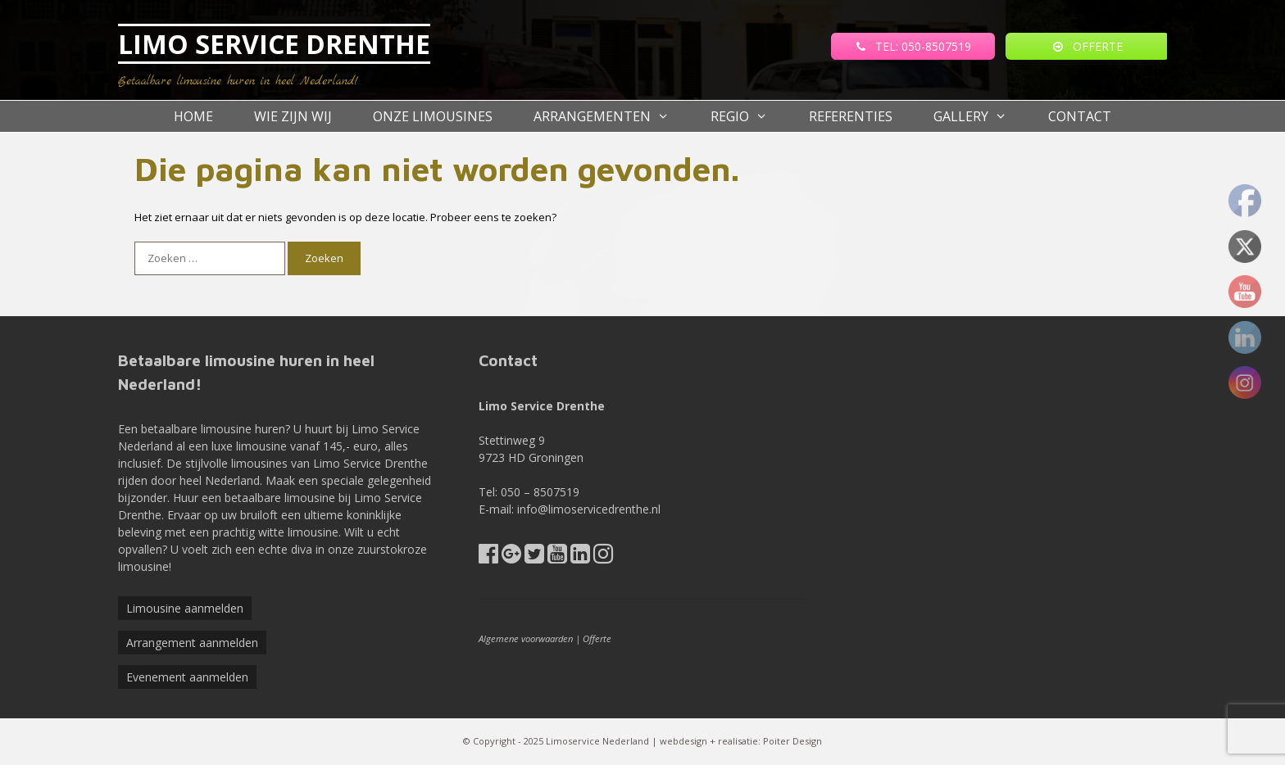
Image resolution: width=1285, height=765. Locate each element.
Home (193, 116)
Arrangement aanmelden (192, 642)
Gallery (980, 116)
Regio (749, 116)
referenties (850, 116)
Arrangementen (612, 116)
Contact (1079, 116)
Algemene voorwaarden (526, 638)
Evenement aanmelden (187, 677)
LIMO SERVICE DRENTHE (274, 43)
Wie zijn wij (293, 116)
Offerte (597, 638)
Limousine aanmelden (184, 608)
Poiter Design (792, 741)
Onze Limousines (433, 116)
